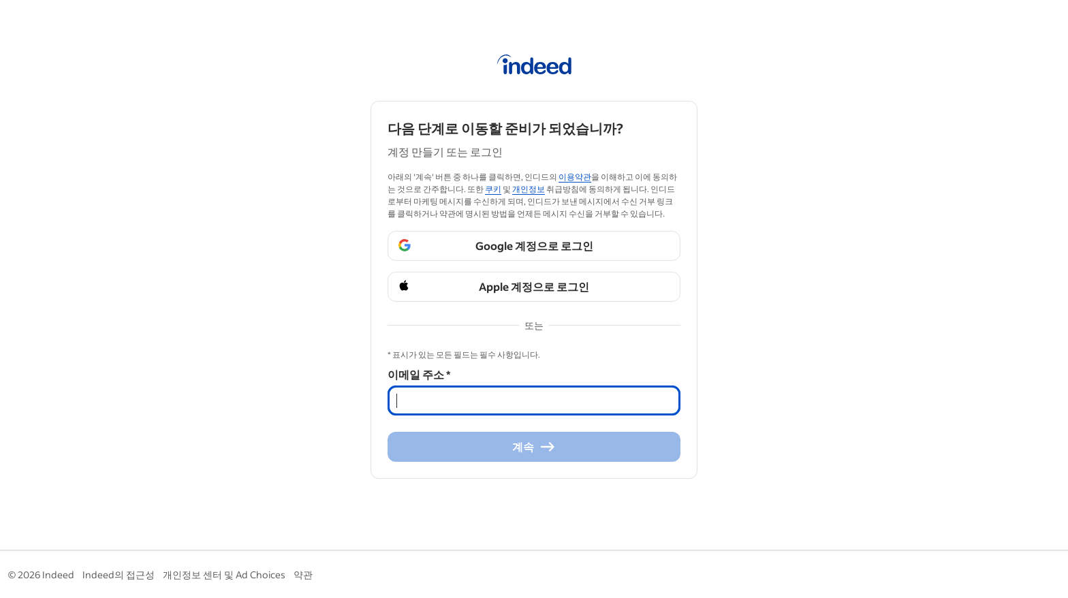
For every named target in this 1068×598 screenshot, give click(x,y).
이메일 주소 (419, 374)
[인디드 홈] (534, 66)
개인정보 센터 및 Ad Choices (224, 574)
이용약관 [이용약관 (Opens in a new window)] (575, 177)
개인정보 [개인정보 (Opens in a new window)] (528, 189)
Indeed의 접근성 (118, 574)
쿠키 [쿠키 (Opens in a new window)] (493, 189)
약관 (303, 574)
